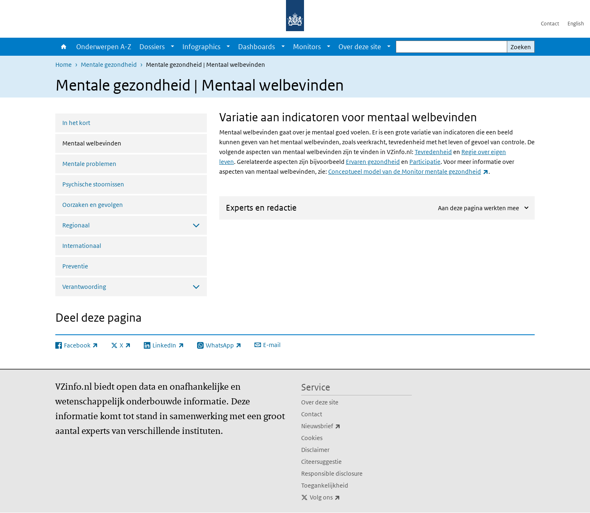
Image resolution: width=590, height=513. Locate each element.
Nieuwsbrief (339, 426)
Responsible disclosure (332, 473)
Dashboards (256, 46)
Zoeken (521, 47)
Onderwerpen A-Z (103, 46)
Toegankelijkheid (324, 485)
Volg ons (343, 497)
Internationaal (81, 246)
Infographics (201, 46)
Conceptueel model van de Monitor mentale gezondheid (408, 171)
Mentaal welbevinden (113, 142)
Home (63, 47)
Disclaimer (315, 450)
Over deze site (359, 46)
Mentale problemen (89, 164)
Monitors (307, 46)
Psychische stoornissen (93, 184)
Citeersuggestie (321, 461)
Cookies (311, 438)
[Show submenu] (172, 47)
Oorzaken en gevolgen (92, 205)
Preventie (75, 266)
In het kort (76, 123)
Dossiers (152, 46)
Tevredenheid (433, 152)
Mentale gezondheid (109, 64)
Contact (550, 23)
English (575, 23)
